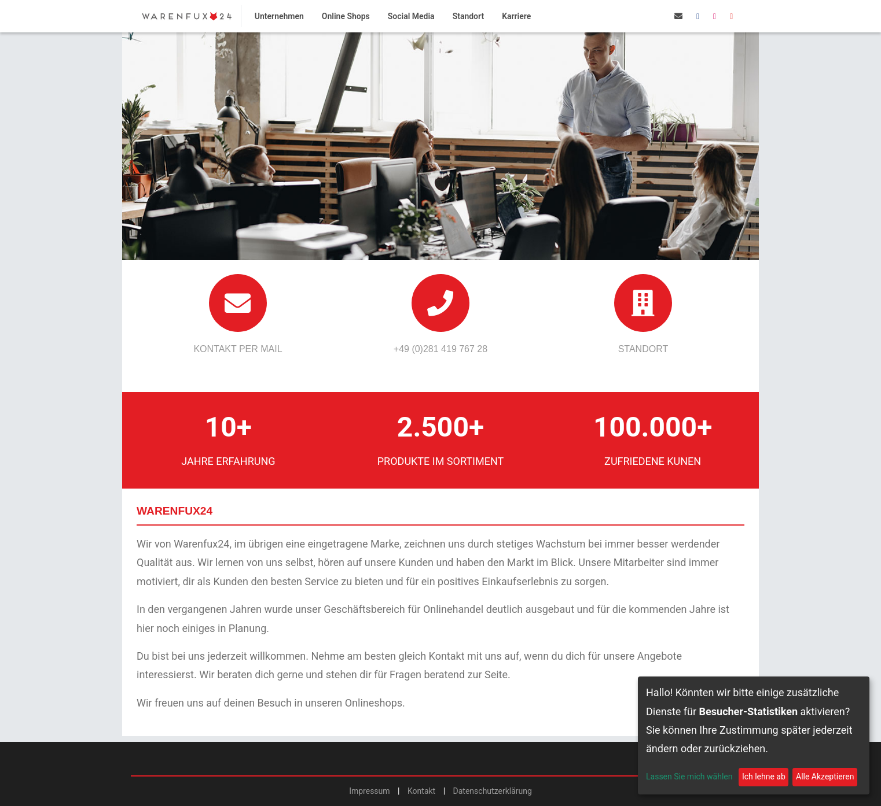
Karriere (516, 16)
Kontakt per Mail (237, 349)
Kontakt (421, 791)
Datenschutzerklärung (492, 791)
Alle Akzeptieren (825, 776)
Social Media (411, 16)
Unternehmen (279, 16)
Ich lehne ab (763, 776)
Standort (468, 16)
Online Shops (346, 16)
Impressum (369, 791)
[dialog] (753, 735)
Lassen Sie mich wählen (689, 776)
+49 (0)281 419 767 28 (440, 349)
